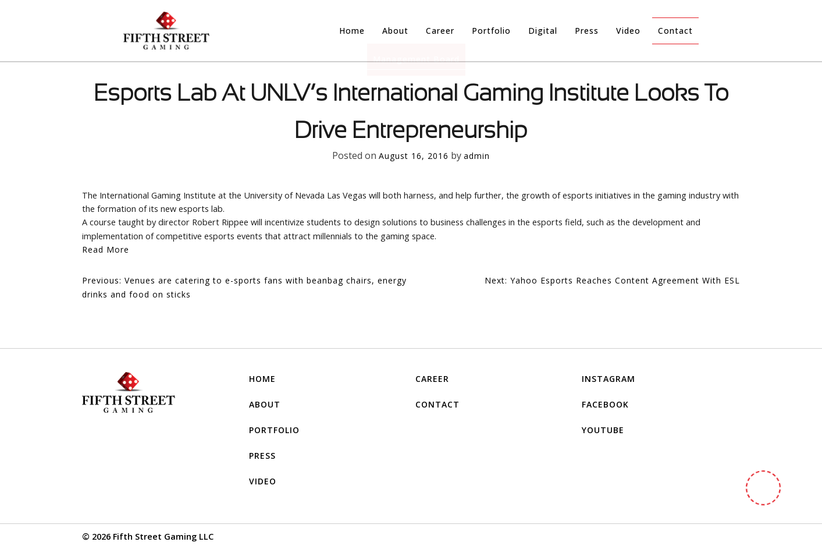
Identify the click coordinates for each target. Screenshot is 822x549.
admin (477, 155)
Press (587, 30)
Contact (675, 30)
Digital (542, 30)
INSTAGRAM (608, 378)
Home (352, 30)
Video (628, 30)
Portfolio (491, 30)
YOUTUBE (603, 429)
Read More (105, 249)
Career (440, 30)
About (395, 30)
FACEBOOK (605, 404)
